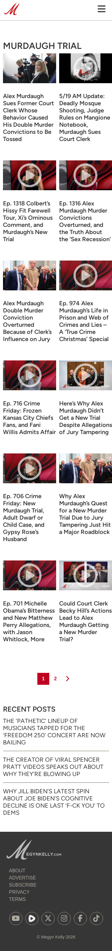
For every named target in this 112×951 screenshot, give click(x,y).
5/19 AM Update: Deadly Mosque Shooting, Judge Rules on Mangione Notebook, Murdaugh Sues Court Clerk (84, 117)
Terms (17, 899)
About (17, 870)
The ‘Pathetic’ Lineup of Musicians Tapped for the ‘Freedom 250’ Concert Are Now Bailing (54, 731)
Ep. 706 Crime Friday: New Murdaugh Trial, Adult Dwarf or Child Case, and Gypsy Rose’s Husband (24, 517)
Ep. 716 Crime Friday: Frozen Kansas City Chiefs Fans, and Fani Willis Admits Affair (29, 418)
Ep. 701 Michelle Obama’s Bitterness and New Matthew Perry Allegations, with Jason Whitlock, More (29, 621)
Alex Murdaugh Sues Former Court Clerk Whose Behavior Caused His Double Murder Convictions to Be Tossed (28, 117)
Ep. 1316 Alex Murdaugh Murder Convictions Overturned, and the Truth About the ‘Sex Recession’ (85, 221)
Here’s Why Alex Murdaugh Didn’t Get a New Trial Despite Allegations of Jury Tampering (85, 418)
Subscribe (22, 885)
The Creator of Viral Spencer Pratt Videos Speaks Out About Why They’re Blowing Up (53, 766)
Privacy (19, 892)
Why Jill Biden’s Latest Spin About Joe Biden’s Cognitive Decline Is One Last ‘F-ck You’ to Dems (54, 802)
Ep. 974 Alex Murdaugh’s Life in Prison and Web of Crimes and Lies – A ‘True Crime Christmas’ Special (84, 321)
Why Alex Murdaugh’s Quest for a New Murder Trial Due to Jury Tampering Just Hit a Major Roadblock (85, 513)
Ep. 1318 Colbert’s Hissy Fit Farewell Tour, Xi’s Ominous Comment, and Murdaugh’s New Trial (28, 221)
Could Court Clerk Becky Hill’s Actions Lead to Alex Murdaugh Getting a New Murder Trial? (85, 621)
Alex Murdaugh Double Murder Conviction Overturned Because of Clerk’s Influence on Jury (27, 321)
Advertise (22, 877)
